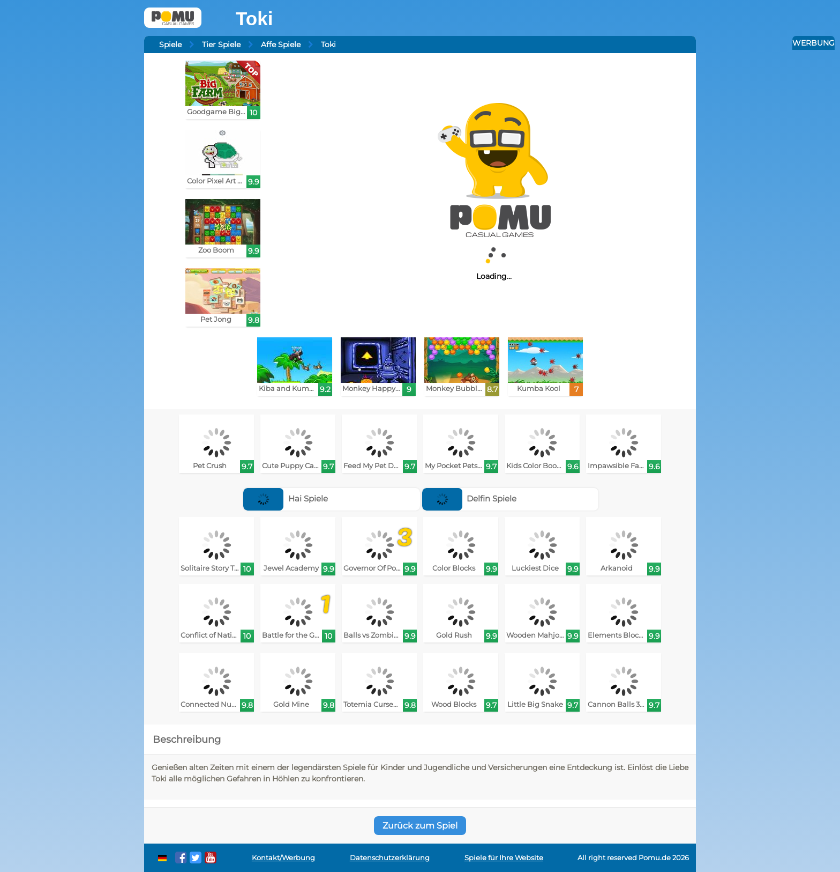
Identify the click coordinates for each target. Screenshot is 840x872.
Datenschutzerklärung (390, 858)
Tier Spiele (221, 44)
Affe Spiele (281, 44)
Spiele (170, 44)
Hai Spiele (285, 498)
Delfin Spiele (469, 498)
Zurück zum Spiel (420, 826)
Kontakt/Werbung (283, 858)
